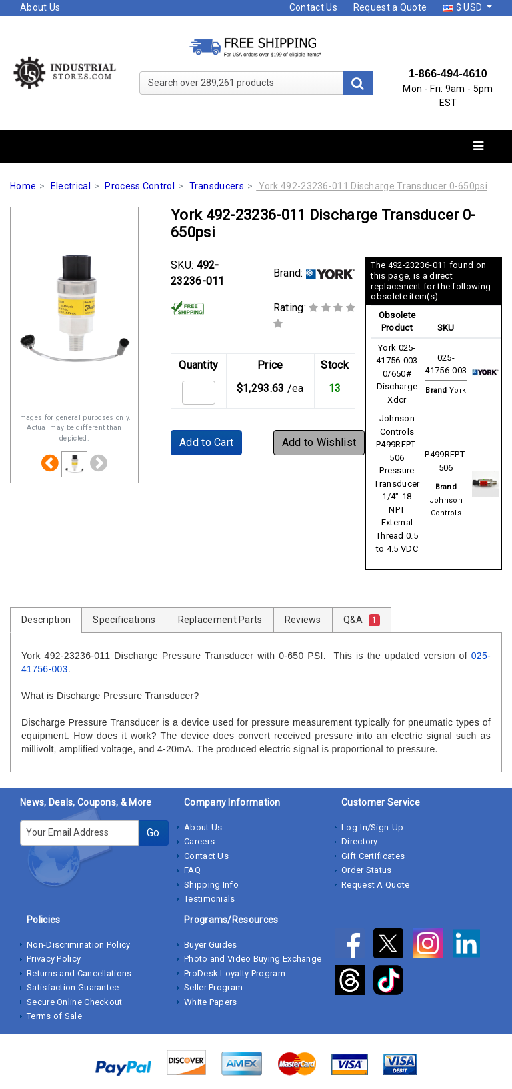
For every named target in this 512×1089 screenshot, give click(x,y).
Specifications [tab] (124, 619)
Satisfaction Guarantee (73, 987)
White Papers (210, 1002)
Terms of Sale (54, 1016)
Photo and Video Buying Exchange (252, 959)
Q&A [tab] (361, 620)
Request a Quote (390, 7)
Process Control (140, 186)
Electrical (71, 186)
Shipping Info (211, 885)
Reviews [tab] (303, 619)
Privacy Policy (54, 959)
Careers (199, 841)
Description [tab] (46, 619)
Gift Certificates (373, 856)
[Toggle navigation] (478, 146)
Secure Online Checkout (75, 1002)
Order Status (366, 870)
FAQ (192, 870)
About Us (40, 7)
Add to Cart (206, 442)
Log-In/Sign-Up (372, 827)
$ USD (463, 7)
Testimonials (209, 899)
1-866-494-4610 (448, 73)
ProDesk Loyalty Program (234, 973)
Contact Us (313, 7)
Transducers (216, 186)
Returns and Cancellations (79, 973)
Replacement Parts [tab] (220, 619)
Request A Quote (375, 885)
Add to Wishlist (319, 442)
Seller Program (213, 987)
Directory (359, 841)
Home (23, 186)
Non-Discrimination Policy (79, 945)
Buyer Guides (210, 945)
